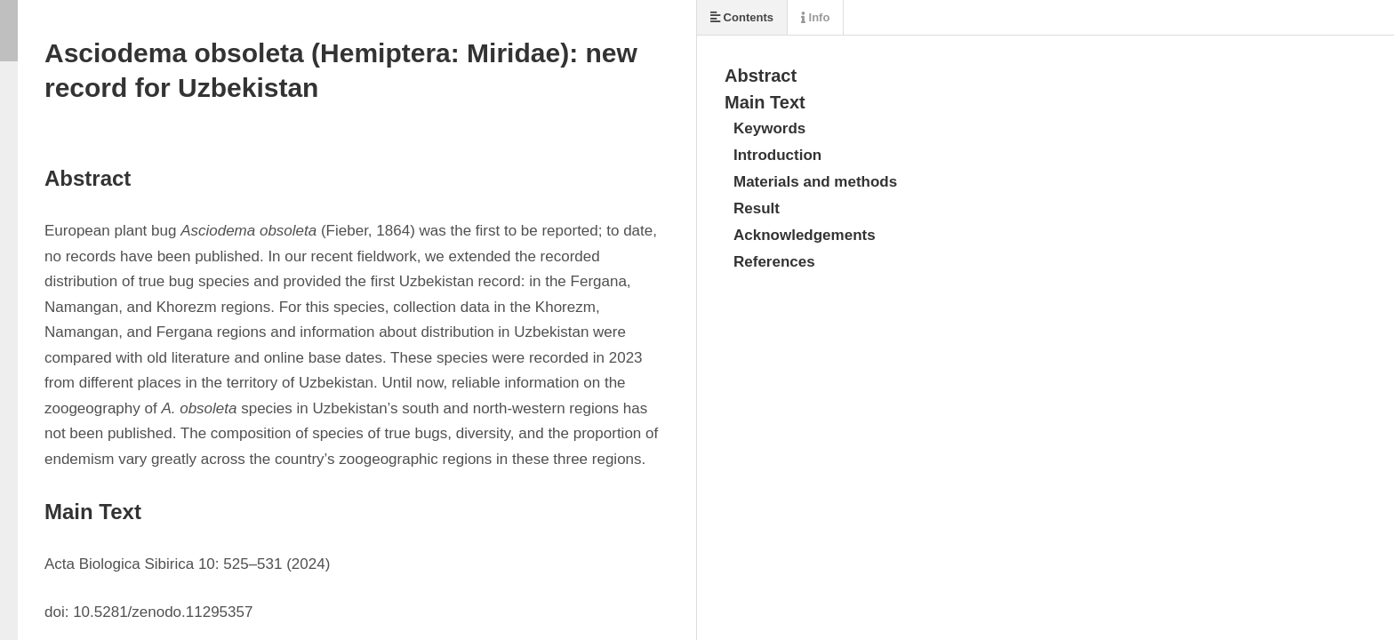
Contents (741, 17)
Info (815, 17)
